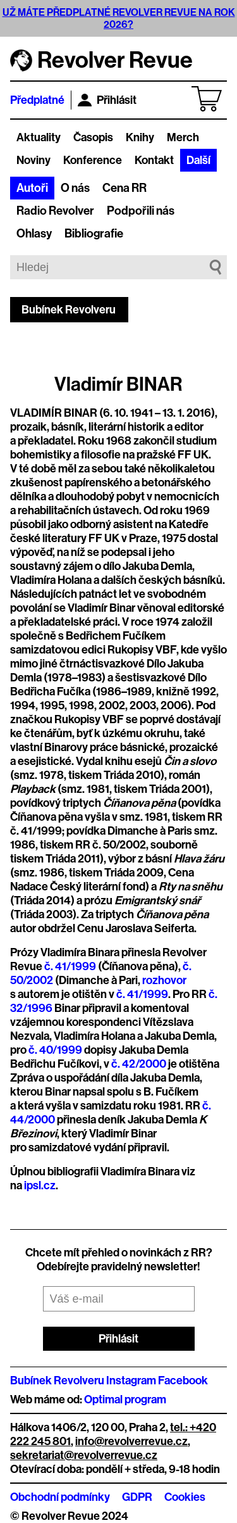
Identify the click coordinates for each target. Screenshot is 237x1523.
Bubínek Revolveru (68, 310)
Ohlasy (34, 234)
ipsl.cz (40, 1185)
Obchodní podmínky (60, 1497)
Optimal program (125, 1399)
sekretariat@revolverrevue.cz (83, 1455)
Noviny (33, 160)
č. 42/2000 (138, 1064)
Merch (183, 137)
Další (198, 160)
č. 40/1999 (55, 1050)
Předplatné (37, 100)
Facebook (183, 1380)
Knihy (140, 137)
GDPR (137, 1497)
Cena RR (124, 188)
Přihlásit (107, 100)
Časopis (93, 137)
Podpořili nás (140, 211)
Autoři (32, 188)
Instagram (131, 1380)
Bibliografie (93, 234)
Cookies (184, 1497)
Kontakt (154, 160)
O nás (75, 188)
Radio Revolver (55, 211)
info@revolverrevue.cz (131, 1441)
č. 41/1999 (70, 966)
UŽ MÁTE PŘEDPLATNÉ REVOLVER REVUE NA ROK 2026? (119, 18)
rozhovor (164, 980)
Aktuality (38, 137)
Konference (92, 160)
